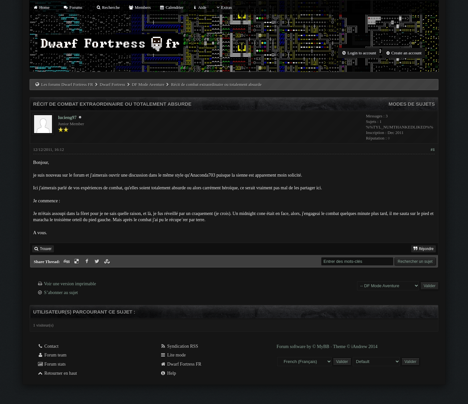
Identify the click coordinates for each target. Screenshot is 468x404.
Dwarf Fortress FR (180, 364)
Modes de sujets (411, 104)
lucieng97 (67, 117)
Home (41, 7)
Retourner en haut (57, 373)
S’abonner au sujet (61, 292)
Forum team (52, 355)
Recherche (108, 7)
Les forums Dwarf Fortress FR (67, 84)
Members (140, 7)
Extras (223, 7)
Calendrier (171, 7)
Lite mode (173, 355)
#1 (433, 149)
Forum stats (51, 364)
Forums (72, 7)
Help (168, 373)
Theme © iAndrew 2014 (355, 346)
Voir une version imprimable (70, 283)
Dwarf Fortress (112, 84)
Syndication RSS (179, 346)
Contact (47, 346)
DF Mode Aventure (148, 84)
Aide (199, 7)
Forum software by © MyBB (304, 346)
